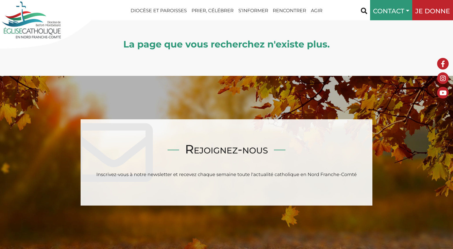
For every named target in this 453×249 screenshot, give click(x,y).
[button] (406, 10)
